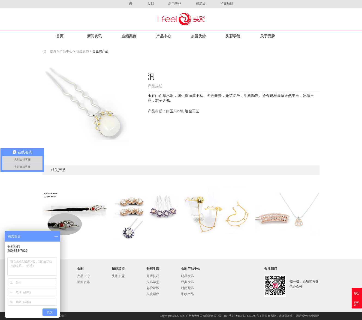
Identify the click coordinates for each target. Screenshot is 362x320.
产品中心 (163, 36)
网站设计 (301, 315)
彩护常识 (152, 288)
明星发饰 (82, 51)
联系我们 (60, 315)
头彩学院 (233, 36)
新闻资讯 (94, 36)
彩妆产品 (187, 294)
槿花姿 (201, 4)
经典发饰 (187, 282)
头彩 (150, 4)
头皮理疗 (152, 294)
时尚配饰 (187, 288)
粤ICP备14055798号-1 (248, 315)
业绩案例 (129, 36)
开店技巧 (152, 276)
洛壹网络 (314, 315)
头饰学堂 (152, 282)
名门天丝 (174, 4)
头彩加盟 (118, 276)
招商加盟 (226, 4)
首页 (59, 36)
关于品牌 (267, 36)
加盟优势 (198, 36)
